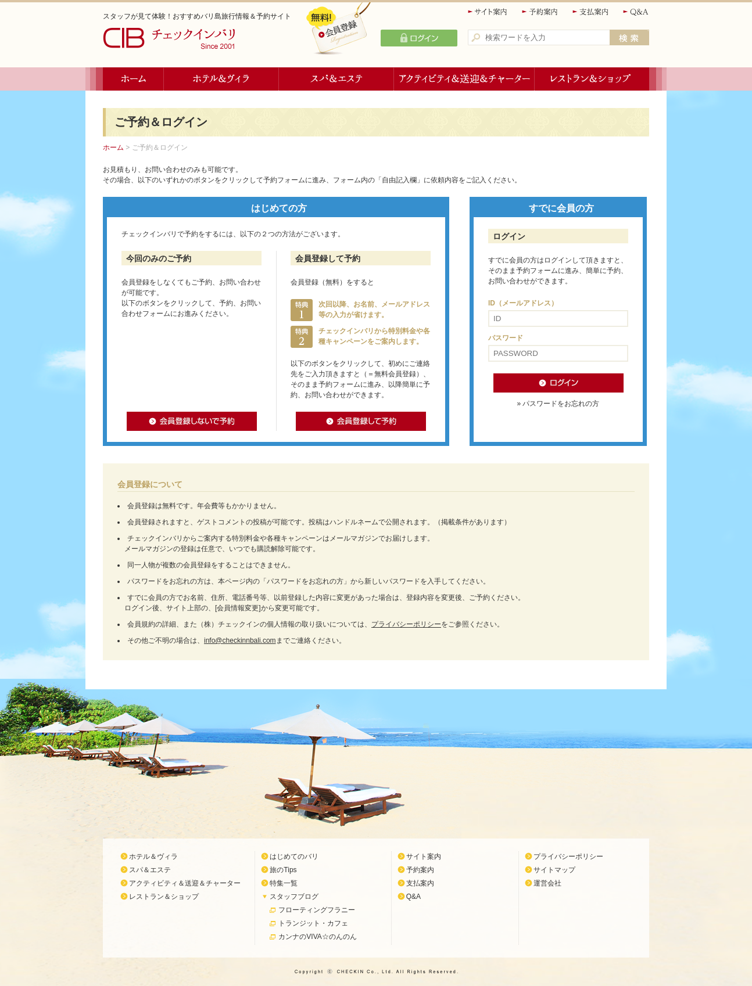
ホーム (133, 79)
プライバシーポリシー (406, 624)
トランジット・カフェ (313, 923)
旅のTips (283, 870)
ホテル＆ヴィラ (221, 79)
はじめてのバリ (294, 856)
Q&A (636, 12)
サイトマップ (554, 870)
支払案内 (591, 12)
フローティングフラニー (316, 910)
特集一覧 (284, 883)
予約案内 (540, 12)
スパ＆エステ (336, 79)
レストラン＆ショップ (592, 79)
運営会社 (547, 883)
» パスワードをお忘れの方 (558, 404)
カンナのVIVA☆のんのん (317, 937)
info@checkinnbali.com (240, 640)
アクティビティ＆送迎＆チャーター (464, 79)
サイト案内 (488, 12)
